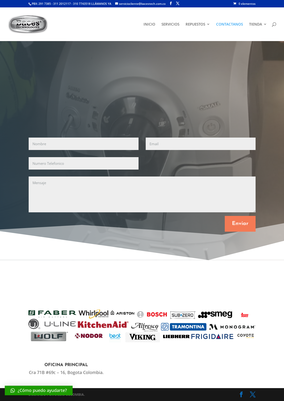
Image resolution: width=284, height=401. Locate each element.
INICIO (149, 24)
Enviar (240, 223)
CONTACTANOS (229, 24)
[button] (39, 390)
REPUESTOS (195, 24)
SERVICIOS (170, 24)
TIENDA (255, 24)
